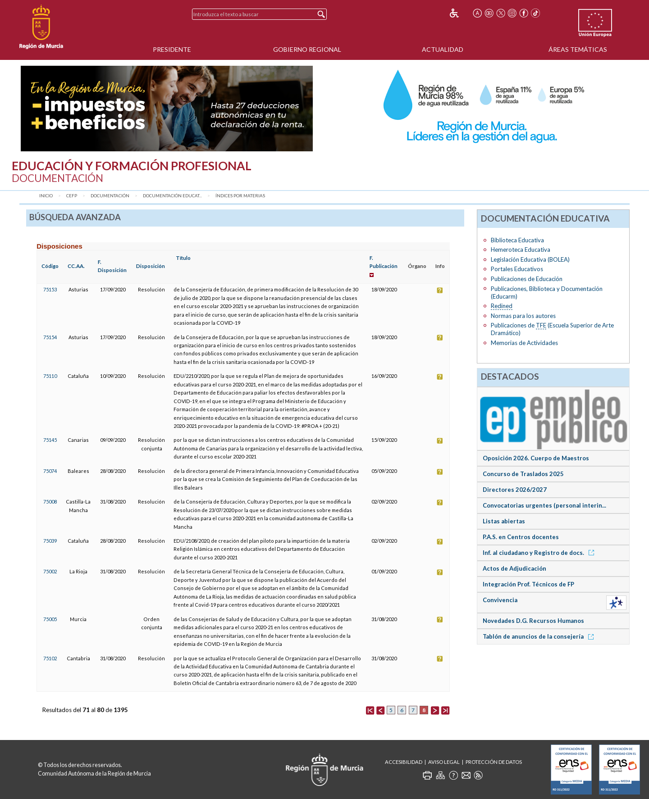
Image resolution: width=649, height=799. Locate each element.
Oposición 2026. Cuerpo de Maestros (536, 458)
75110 (50, 376)
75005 (50, 619)
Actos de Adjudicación (514, 568)
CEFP (71, 195)
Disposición (150, 266)
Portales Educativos (517, 268)
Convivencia (500, 600)
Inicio (46, 195)
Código (50, 266)
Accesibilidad (403, 762)
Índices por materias (240, 195)
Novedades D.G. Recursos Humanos (533, 620)
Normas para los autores (523, 315)
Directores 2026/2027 (515, 489)
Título (183, 258)
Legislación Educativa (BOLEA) (530, 259)
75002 (50, 571)
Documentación (110, 195)
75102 (50, 658)
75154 (50, 337)
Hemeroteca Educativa (520, 249)
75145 (50, 440)
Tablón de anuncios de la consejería (540, 636)
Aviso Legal (444, 762)
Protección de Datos (494, 762)
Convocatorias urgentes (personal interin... (544, 505)
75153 (50, 289)
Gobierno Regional (307, 49)
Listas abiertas (504, 521)
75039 (50, 541)
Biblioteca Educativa (517, 240)
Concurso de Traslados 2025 (523, 473)
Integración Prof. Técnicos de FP (528, 584)
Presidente (172, 49)
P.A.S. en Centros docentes (521, 536)
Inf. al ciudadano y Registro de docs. (540, 552)
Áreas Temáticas (577, 49)
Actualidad (442, 49)
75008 (50, 501)
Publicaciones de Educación (526, 278)
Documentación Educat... (172, 195)
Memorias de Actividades (524, 342)
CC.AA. (76, 266)
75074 (50, 471)
